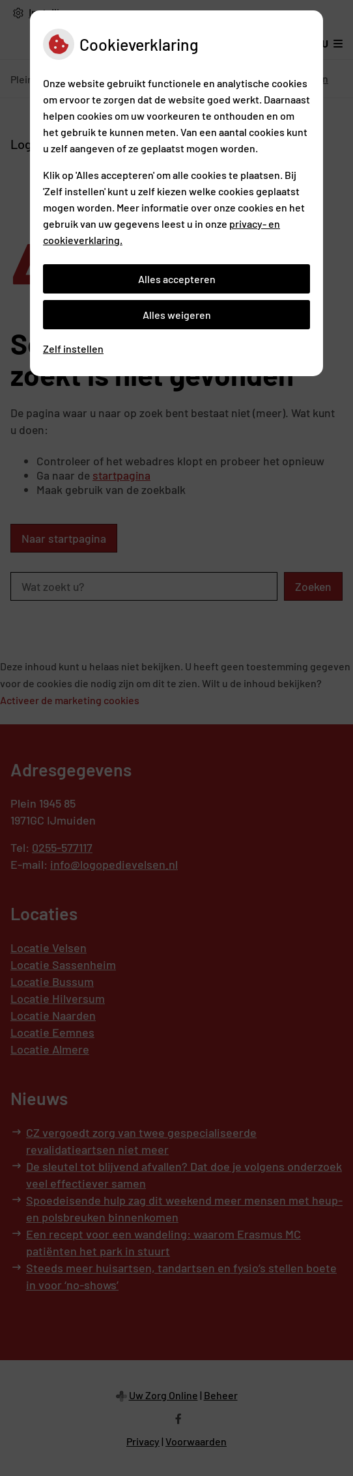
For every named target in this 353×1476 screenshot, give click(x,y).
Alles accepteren (177, 279)
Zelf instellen (73, 348)
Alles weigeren (177, 314)
